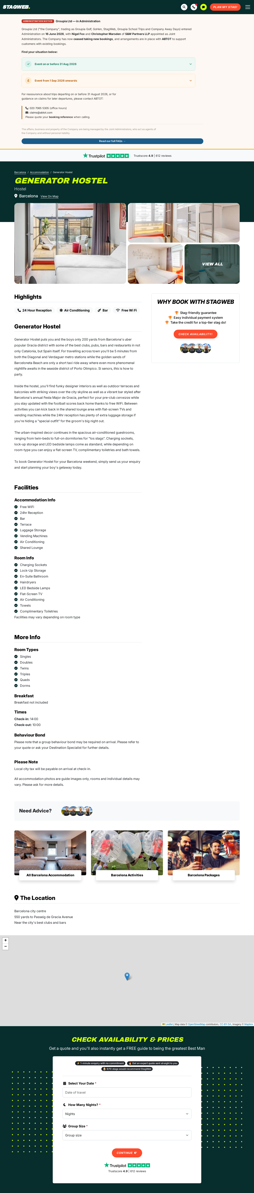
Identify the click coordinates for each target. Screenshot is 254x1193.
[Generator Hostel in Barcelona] (70, 243)
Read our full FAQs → (112, 141)
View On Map (50, 196)
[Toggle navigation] (248, 7)
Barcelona (20, 172)
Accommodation (39, 172)
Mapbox (248, 1024)
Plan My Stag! (225, 7)
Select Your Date (80, 1083)
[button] (194, 7)
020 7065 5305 (39, 108)
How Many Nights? (82, 1105)
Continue (127, 1152)
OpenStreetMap (196, 1024)
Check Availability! (195, 334)
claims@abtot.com (41, 112)
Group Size (75, 1126)
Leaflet (167, 1024)
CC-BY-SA (225, 1024)
